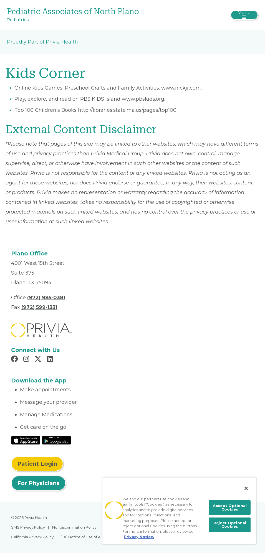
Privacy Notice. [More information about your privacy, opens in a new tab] (139, 536)
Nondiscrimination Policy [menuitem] (74, 527)
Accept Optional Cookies (230, 507)
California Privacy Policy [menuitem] (32, 537)
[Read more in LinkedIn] (50, 360)
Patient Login (37, 463)
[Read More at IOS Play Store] (25, 440)
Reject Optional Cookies (229, 525)
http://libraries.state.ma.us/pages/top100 (127, 110)
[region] (179, 510)
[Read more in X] (39, 360)
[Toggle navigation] (244, 15)
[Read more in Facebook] (15, 360)
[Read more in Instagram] (27, 360)
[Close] (246, 488)
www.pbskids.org (143, 99)
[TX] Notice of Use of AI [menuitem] (81, 537)
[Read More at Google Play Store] (56, 440)
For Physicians (38, 483)
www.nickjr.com (181, 88)
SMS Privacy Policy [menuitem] (28, 527)
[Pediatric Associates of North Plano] (90, 15)
